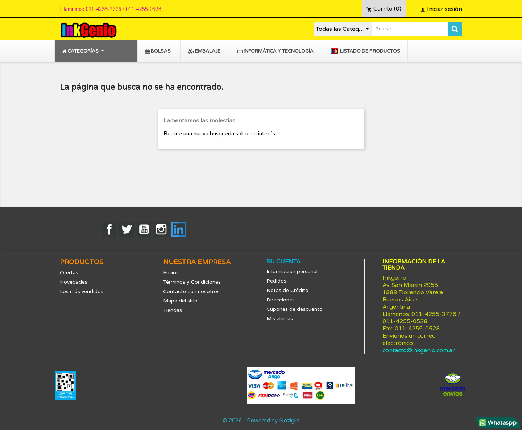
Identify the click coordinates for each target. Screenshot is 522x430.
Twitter (126, 229)
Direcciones (280, 300)
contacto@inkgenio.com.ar (418, 350)
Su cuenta (283, 261)
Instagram (161, 229)
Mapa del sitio (180, 301)
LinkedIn (178, 229)
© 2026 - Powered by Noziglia (261, 420)
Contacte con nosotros (191, 291)
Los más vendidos (81, 291)
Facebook (109, 229)
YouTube (144, 229)
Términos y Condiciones (192, 282)
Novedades (73, 282)
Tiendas (172, 310)
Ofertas (69, 273)
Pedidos (276, 281)
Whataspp (498, 422)
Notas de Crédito (287, 290)
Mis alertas (279, 319)
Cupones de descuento (294, 309)
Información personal (292, 271)
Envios (171, 273)
